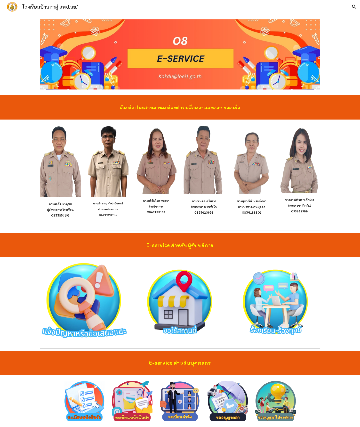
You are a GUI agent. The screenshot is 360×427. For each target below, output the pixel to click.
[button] (354, 7)
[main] (180, 107)
